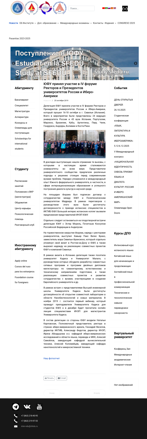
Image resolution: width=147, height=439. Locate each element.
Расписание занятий (21, 183)
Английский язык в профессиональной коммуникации (124, 279)
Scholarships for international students (23, 143)
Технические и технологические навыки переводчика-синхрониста (123, 302)
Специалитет (21, 105)
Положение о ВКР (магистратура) (24, 194)
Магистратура (22, 111)
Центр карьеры (23, 208)
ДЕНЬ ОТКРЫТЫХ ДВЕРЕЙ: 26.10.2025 (123, 104)
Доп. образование (46, 23)
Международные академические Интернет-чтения (123, 359)
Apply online (21, 260)
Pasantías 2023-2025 (19, 38)
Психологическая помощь (24, 216)
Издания (109, 23)
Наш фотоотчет (52, 358)
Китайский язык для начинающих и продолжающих (124, 261)
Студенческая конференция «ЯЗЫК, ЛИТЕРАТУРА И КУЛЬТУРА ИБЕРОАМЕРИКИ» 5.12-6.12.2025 (123, 130)
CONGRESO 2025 (126, 23)
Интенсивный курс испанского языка (124, 248)
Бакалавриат (22, 99)
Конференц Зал (122, 349)
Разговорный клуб (24, 225)
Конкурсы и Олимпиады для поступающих (23, 127)
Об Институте (26, 23)
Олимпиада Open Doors (123, 210)
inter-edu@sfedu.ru (29, 426)
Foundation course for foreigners (24, 280)
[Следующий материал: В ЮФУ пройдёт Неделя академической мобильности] (97, 393)
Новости (13, 23)
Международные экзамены (74, 23)
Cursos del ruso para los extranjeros (24, 269)
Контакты (98, 23)
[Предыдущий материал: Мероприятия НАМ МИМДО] (52, 393)
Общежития (21, 202)
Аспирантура (21, 117)
